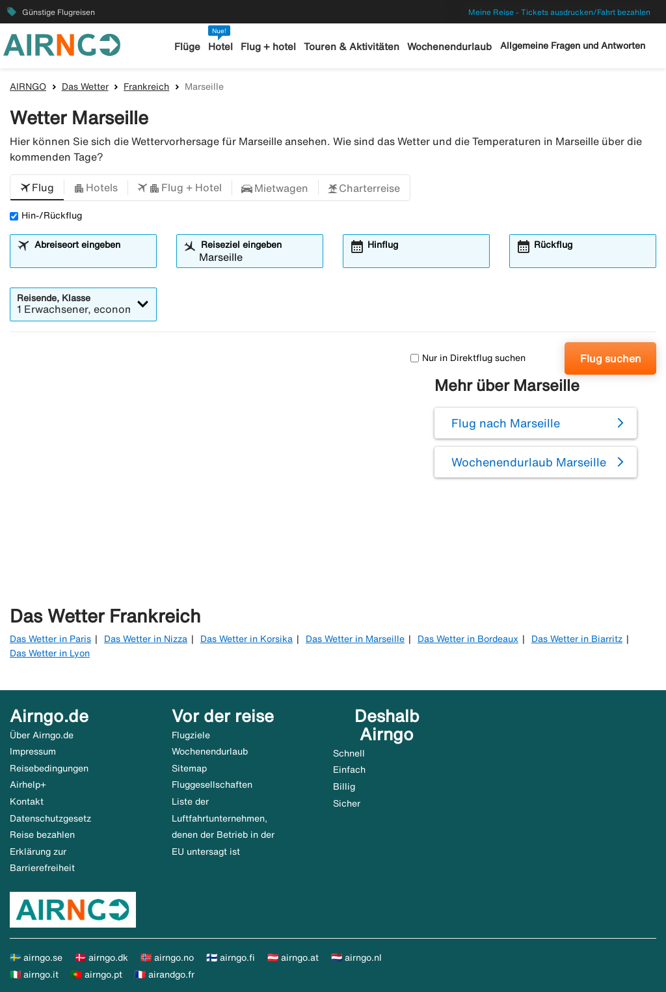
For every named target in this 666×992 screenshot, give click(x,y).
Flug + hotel (268, 46)
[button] (37, 188)
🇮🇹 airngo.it (34, 974)
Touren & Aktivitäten (351, 46)
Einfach (349, 769)
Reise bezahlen (42, 834)
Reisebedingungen (49, 768)
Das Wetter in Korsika (246, 638)
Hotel (220, 46)
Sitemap (189, 768)
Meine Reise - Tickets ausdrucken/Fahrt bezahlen (559, 12)
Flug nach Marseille (505, 423)
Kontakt (27, 801)
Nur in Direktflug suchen (468, 357)
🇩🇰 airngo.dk (101, 957)
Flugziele (191, 735)
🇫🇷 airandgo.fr (164, 974)
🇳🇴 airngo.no (167, 957)
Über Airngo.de (41, 735)
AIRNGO (28, 86)
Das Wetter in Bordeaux (468, 638)
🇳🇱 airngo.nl (356, 957)
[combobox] (91, 257)
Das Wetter (85, 86)
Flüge (187, 46)
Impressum (33, 751)
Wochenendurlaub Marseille (528, 462)
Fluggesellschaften (212, 784)
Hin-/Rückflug (46, 215)
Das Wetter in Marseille (355, 638)
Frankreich (146, 86)
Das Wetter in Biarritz (576, 638)
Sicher (346, 803)
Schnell (349, 753)
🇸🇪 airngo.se (36, 957)
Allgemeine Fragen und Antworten (572, 45)
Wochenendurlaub (449, 46)
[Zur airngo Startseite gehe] (61, 43)
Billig (344, 786)
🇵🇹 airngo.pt (96, 974)
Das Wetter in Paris (50, 638)
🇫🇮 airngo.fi (230, 957)
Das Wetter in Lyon (50, 653)
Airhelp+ (28, 784)
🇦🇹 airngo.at (293, 957)
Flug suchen (610, 358)
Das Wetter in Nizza (145, 638)
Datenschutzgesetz (50, 818)
